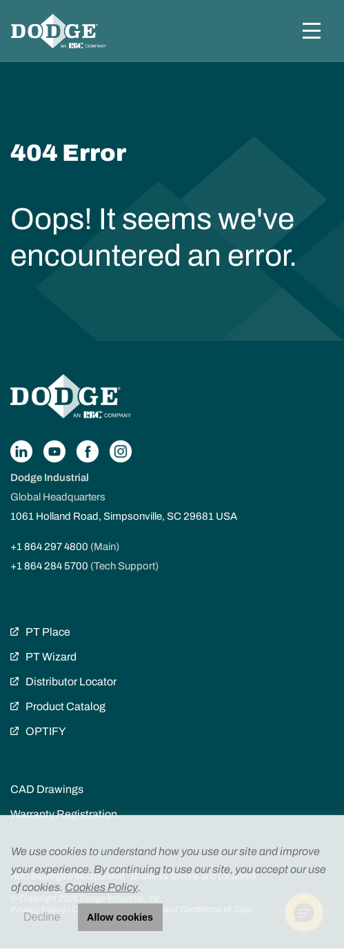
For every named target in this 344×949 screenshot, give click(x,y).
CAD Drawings (46, 789)
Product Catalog (65, 706)
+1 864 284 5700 (49, 565)
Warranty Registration (63, 814)
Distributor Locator (71, 681)
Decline (41, 917)
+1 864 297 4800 (49, 546)
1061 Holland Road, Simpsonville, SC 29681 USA (123, 516)
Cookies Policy (101, 887)
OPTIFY (45, 731)
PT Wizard (51, 657)
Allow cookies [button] (120, 917)
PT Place (48, 632)
